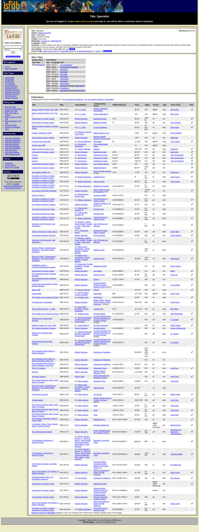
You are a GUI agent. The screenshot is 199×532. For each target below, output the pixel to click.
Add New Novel (11, 150)
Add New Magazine (12, 146)
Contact (35, 155)
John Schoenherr (177, 155)
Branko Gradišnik (82, 267)
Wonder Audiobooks (101, 425)
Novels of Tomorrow (102, 139)
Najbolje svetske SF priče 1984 (44, 325)
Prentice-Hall (99, 209)
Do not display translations (73, 99)
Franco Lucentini (81, 295)
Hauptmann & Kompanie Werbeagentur (176, 432)
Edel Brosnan (83, 368)
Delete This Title (11, 111)
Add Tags (107, 51)
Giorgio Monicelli (84, 141)
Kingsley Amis (83, 297)
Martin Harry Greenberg (81, 248)
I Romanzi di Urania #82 (41, 141)
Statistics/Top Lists (12, 94)
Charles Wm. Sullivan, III (81, 209)
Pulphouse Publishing (102, 352)
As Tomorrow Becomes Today (43, 209)
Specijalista (64, 91)
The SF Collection (39, 368)
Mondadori (98, 141)
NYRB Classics (99, 474)
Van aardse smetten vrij (41, 172)
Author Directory (11, 86)
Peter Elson (175, 302)
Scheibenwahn (37, 400)
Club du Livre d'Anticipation (102, 191)
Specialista (64, 79)
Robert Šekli (78, 86)
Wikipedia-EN (56, 41)
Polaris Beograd (100, 376)
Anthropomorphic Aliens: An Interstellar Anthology (42, 478)
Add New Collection (12, 142)
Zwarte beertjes (105, 171)
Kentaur (105, 325)
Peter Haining (83, 381)
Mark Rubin (174, 259)
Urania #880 (36, 294)
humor (97, 51)
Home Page (9, 78)
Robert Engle (175, 425)
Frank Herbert (80, 224)
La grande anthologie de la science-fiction (102, 318)
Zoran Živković (83, 325)
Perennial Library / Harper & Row (101, 200)
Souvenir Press (99, 381)
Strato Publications (101, 114)
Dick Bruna (174, 172)
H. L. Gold (81, 110)
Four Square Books (101, 164)
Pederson (174, 149)
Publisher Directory (12, 90)
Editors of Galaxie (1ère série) (83, 133)
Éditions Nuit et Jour (101, 133)
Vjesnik (96, 290)
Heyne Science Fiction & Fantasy (103, 399)
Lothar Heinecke (84, 149)
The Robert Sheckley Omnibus (44, 205)
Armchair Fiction (100, 462)
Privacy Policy (10, 165)
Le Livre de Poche (101, 316)
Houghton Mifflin (100, 195)
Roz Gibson (175, 478)
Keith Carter (175, 473)
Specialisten (64, 84)
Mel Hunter (174, 110)
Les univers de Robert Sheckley (44, 191)
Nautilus (97, 373)
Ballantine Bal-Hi (100, 168)
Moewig (97, 149)
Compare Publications (13, 109)
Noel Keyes (82, 155)
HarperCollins (99, 388)
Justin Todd (174, 232)
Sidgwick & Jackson (101, 186)
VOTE (72, 49)
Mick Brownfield (176, 314)
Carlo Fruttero (83, 293)
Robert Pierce (83, 194)
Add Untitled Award (12, 154)
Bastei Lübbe (99, 300)
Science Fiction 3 (38, 195)
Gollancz (97, 203)
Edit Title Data (10, 107)
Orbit (95, 406)
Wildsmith (174, 138)
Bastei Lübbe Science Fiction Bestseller (102, 302)
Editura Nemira (99, 371)
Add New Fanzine (12, 144)
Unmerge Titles (11, 125)
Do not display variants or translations (99, 99)
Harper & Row (99, 182)
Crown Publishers (100, 127)
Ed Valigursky (175, 465)
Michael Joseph (100, 137)
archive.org (45, 41)
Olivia (172, 271)
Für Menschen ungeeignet (42, 302)
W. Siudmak (175, 285)
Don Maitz (174, 309)
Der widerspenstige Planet (42, 432)
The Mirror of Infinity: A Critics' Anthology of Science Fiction (43, 177)
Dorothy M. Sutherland (80, 145)
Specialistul (64, 88)
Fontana (97, 231)
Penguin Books (99, 235)
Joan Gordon (86, 440)
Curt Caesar (175, 141)
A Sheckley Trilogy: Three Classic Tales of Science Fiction (45, 425)
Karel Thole (174, 294)
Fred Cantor (175, 177)
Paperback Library (101, 155)
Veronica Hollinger (82, 442)
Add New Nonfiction (12, 148)
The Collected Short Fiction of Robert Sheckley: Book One (43, 360)
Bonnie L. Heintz (84, 222)
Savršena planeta (38, 377)
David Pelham (175, 235)
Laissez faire (98, 309)
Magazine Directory (12, 92)
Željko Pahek (175, 325)
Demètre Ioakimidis (82, 320)
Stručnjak (63, 77)
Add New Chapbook (12, 140)
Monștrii (35, 372)
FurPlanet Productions (102, 478)
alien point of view (50, 51)
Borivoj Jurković (84, 290)
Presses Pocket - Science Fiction (100, 286)
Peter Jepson (175, 266)
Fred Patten (82, 478)
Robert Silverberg (84, 177)
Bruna (96, 171)
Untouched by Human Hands (43, 119)
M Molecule (40, 65)
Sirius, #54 (36, 290)
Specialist (63, 72)
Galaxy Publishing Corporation (101, 110)
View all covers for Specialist (43, 513)
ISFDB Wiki (9, 80)
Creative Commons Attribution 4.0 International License (13, 186)
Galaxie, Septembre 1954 (42, 133)
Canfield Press (99, 177)
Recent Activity (10, 96)
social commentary (84, 51)
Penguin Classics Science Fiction (101, 491)
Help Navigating (11, 69)
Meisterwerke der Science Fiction (102, 432)
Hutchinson (98, 297)
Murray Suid (79, 196)
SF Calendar (10, 84)
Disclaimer (9, 163)
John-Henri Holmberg (80, 308)
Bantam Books (99, 275)
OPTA (96, 190)
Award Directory (11, 88)
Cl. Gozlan (174, 320)
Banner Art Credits (12, 167)
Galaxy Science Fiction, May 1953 (45, 110)
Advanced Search (13, 57)
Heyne (96, 398)
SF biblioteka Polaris (101, 377)
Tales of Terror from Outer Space (44, 232)
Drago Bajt (82, 264)
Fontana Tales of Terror (100, 232)
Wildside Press (99, 419)
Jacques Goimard (84, 318)
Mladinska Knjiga (100, 266)
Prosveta (97, 325)
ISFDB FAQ (9, 82)
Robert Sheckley (44, 33)
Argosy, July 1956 (39, 145)
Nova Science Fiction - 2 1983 (43, 309)
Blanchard (174, 152)
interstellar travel (67, 51)
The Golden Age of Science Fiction (45, 297)
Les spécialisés (66, 65)
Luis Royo (174, 368)
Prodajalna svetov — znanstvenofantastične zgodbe (43, 266)
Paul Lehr (174, 275)
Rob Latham (79, 444)
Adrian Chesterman (178, 328)
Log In (7, 67)
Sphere (96, 279)
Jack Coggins (175, 123)
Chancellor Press (100, 368)
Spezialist (63, 69)
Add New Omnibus (12, 152)
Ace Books (98, 271)
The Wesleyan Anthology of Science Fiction (42, 441)
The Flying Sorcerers (40, 394)
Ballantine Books (100, 119)
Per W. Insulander (82, 310)
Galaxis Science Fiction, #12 (43, 149)
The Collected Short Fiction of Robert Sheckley (43, 352)
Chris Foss (174, 377)
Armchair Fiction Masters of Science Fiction (101, 466)
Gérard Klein (80, 322)
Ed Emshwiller (176, 133)
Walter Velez (175, 394)
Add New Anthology (12, 138)
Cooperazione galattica (69, 67)
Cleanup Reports (11, 98)
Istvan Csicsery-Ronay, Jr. (82, 437)
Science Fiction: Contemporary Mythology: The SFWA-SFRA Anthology (44, 250)
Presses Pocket (100, 283)
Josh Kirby (174, 381)
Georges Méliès (176, 454)
